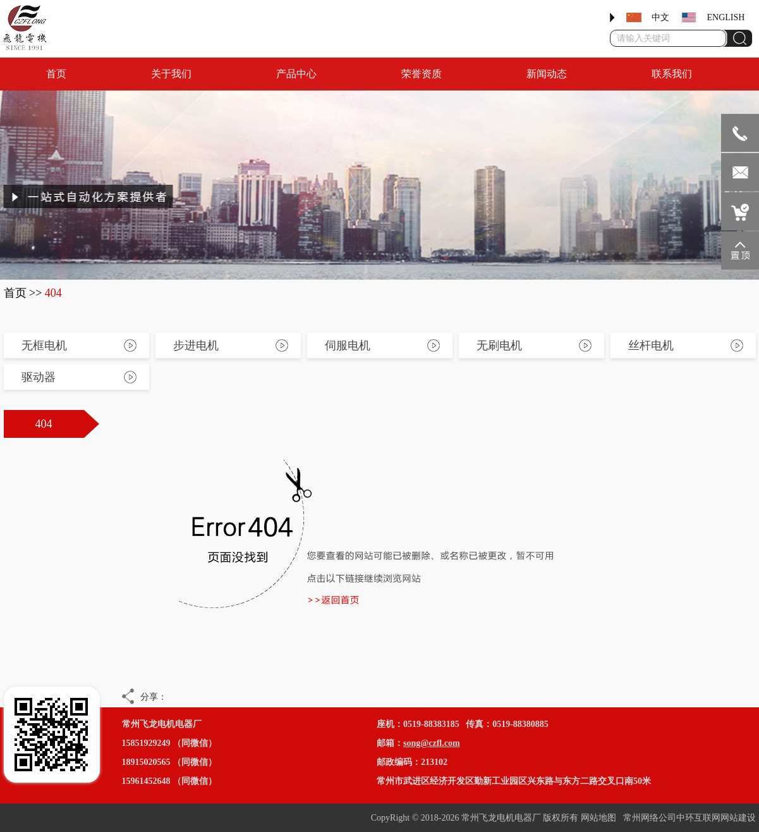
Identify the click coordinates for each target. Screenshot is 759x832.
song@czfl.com (431, 743)
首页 (15, 293)
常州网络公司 (649, 818)
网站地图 (598, 818)
